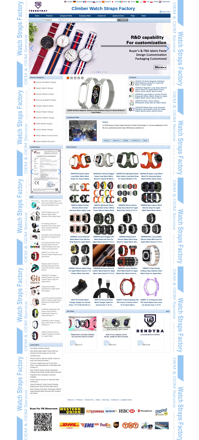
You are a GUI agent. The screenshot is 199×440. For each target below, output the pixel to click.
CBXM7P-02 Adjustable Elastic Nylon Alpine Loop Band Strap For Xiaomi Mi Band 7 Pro (127, 176)
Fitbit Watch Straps (44, 124)
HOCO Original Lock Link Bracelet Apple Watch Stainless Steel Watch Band (51, 214)
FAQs (133, 16)
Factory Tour (89, 400)
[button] (92, 72)
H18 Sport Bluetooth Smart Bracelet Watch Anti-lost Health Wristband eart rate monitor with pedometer (51, 246)
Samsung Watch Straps (46, 100)
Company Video (85, 16)
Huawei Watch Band (44, 106)
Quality (125, 140)
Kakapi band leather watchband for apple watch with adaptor (51, 289)
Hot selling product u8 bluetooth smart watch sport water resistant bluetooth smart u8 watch (51, 227)
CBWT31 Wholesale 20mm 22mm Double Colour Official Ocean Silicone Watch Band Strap (103, 208)
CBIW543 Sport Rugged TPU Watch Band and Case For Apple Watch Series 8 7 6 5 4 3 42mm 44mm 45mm (104, 239)
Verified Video (166, 11)
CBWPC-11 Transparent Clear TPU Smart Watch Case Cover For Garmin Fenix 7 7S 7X (151, 302)
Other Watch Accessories (47, 135)
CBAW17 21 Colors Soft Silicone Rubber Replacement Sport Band (52, 255)
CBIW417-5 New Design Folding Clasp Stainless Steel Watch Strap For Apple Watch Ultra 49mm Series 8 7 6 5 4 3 (151, 271)
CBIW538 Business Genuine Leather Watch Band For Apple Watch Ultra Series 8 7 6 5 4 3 (103, 270)
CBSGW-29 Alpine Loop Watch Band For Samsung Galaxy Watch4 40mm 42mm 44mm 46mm (151, 176)
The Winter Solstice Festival (39, 348)
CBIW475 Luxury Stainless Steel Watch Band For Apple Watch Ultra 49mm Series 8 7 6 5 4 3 (127, 271)
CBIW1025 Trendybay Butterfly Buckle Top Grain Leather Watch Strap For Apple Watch (50, 278)
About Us (116, 140)
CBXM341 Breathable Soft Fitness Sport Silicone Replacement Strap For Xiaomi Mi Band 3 (51, 312)
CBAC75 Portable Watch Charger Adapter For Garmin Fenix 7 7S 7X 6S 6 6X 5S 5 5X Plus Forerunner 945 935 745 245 (80, 302)
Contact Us (102, 16)
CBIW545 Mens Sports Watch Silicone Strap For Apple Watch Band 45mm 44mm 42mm (151, 208)
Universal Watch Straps (46, 82)
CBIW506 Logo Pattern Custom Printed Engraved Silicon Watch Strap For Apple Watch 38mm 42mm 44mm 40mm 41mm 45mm (151, 97)
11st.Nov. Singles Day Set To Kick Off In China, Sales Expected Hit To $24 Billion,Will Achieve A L (45, 365)
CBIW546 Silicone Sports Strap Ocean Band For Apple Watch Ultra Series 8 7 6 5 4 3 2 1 (127, 208)
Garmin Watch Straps (45, 118)
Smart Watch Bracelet (45, 141)
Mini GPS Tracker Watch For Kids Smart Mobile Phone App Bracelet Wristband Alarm (52, 203)
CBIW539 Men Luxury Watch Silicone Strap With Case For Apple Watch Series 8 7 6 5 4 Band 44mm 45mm (151, 239)
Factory (105, 122)
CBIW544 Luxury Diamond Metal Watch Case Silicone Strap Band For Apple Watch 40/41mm (79, 239)
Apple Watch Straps (44, 88)
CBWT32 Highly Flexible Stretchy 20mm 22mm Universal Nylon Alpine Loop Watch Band (79, 208)
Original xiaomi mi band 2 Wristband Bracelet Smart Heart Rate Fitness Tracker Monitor (51, 267)
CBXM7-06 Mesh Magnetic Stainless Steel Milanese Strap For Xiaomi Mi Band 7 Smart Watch (150, 83)
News (144, 16)
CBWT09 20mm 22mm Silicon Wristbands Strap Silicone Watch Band (150, 102)
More (167, 311)
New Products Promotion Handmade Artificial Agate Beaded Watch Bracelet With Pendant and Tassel (45, 391)
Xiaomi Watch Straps (45, 94)
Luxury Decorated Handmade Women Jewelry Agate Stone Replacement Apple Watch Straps (52, 301)
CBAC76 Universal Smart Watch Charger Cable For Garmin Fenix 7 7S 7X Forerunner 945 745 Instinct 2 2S (103, 302)
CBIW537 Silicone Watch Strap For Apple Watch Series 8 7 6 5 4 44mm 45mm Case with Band (80, 271)
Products (49, 16)
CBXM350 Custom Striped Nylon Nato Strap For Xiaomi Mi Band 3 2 (51, 323)
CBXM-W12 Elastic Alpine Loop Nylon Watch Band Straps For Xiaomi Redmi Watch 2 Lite (79, 176)
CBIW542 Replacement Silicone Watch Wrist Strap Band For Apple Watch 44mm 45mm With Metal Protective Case (127, 239)
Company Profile (66, 16)
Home (37, 16)
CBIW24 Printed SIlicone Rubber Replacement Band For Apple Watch (51, 334)
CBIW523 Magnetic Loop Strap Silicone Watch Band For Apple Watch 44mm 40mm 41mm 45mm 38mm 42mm (151, 89)
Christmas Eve (35, 356)
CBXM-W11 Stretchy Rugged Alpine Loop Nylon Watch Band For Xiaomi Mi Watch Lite (103, 176)
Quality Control (118, 16)
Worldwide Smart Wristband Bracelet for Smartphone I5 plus (51, 237)
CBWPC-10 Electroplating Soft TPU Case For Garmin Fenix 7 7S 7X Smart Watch (127, 302)
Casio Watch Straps (44, 130)
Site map (106, 400)
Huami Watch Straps (45, 112)
